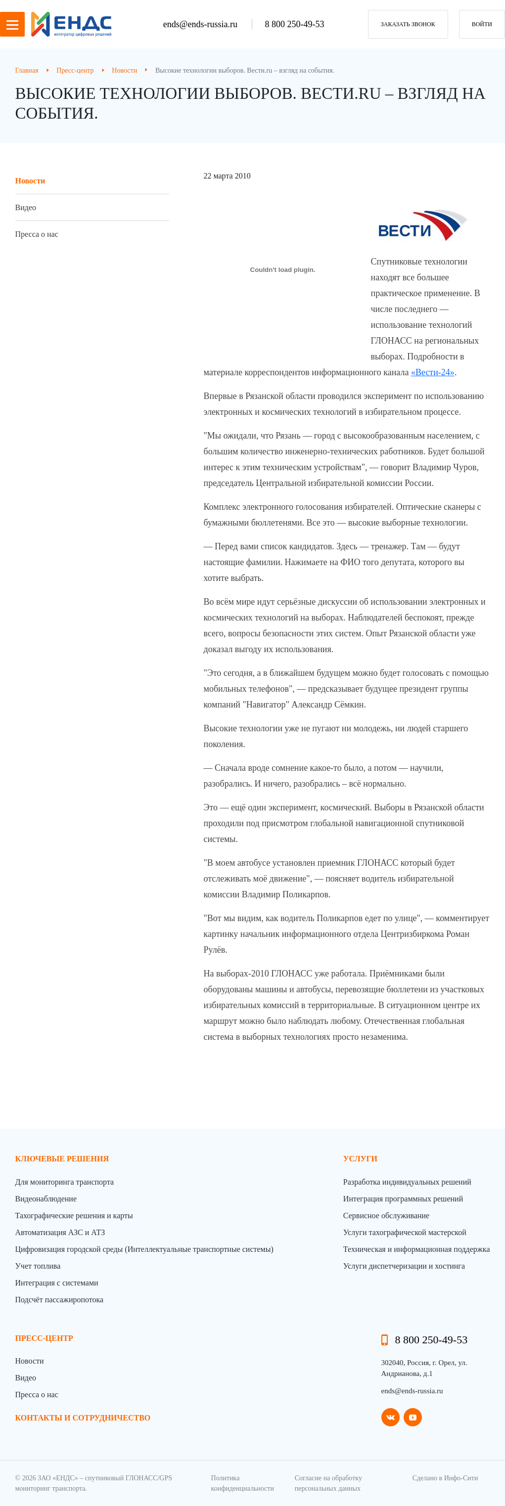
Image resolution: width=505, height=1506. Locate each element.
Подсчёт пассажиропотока (59, 1299)
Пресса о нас (36, 234)
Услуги (360, 1158)
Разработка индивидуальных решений (407, 1182)
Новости (30, 181)
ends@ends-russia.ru (201, 24)
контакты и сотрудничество (83, 1418)
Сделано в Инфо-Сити (445, 1478)
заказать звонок (408, 24)
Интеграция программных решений (403, 1199)
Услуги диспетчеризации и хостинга (404, 1266)
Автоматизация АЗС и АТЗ (60, 1232)
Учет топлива (38, 1266)
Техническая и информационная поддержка (416, 1249)
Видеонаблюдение (46, 1199)
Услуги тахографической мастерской (404, 1232)
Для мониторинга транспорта (64, 1182)
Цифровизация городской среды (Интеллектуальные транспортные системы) (144, 1249)
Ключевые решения (62, 1158)
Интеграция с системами (56, 1283)
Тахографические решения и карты (74, 1215)
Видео (25, 207)
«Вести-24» (433, 372)
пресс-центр (44, 1338)
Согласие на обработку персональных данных (328, 1483)
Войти (482, 24)
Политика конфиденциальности (242, 1483)
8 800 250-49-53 (294, 24)
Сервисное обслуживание (386, 1215)
